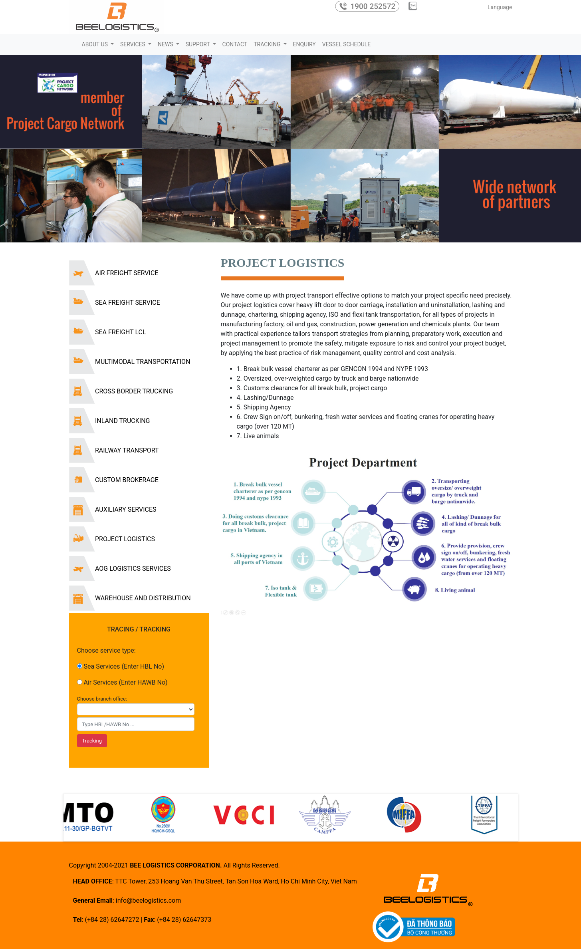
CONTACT (235, 44)
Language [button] (499, 7)
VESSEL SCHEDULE (346, 44)
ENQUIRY (304, 44)
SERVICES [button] (133, 44)
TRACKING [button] (268, 44)
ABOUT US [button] (95, 44)
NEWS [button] (166, 44)
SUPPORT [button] (198, 44)
